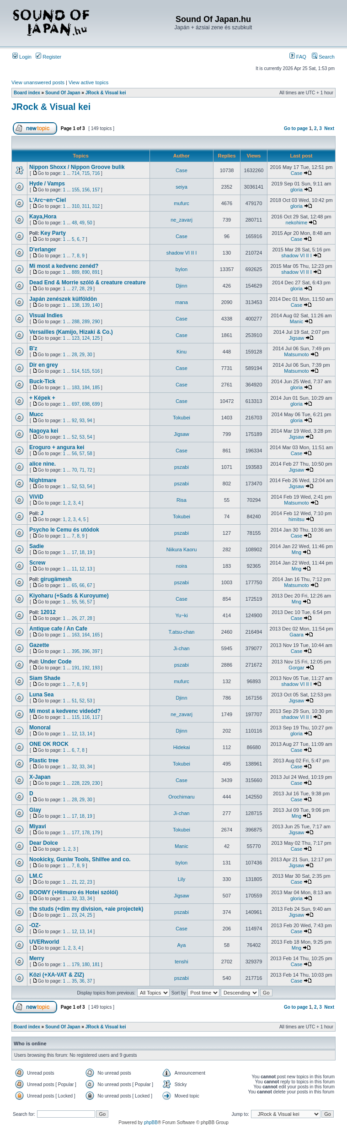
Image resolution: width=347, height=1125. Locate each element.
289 (86, 321)
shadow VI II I (181, 252)
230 (96, 783)
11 (74, 568)
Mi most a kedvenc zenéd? (63, 266)
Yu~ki (181, 615)
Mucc (36, 414)
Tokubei (181, 417)
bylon (181, 269)
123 (76, 338)
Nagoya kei (43, 431)
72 (89, 470)
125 (96, 338)
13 (89, 568)
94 (89, 420)
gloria (296, 189)
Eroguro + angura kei (56, 447)
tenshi (181, 961)
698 (86, 404)
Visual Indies (46, 315)
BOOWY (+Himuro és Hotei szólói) (73, 892)
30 (89, 354)
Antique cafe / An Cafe (58, 628)
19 (89, 552)
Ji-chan (181, 648)
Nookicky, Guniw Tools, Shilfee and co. (80, 859)
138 (76, 305)
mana (181, 302)
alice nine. (42, 464)
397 (96, 651)
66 (82, 585)
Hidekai (181, 747)
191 (76, 667)
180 (86, 964)
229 (86, 783)
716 (96, 173)
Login (22, 57)
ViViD (36, 497)
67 (89, 585)
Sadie (36, 546)
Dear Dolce (43, 843)
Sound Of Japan (62, 92)
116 (86, 717)
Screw (37, 563)
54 (89, 437)
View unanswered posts (37, 82)
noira (181, 566)
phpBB (151, 1122)
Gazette (39, 645)
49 (82, 222)
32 (74, 766)
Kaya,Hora (42, 216)
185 (96, 387)
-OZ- (35, 925)
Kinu (181, 351)
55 (74, 601)
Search (323, 57)
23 (89, 882)
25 (89, 915)
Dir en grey (43, 365)
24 (82, 915)
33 (82, 766)
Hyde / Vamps (47, 183)
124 (86, 338)
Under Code (55, 661)
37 (89, 981)
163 (76, 634)
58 (89, 453)
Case (181, 170)
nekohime (297, 222)
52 (74, 437)
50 (89, 222)
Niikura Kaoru (181, 549)
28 (82, 288)
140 (96, 305)
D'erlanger (42, 249)
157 (96, 189)
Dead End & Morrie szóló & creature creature (87, 282)
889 (76, 272)
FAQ (297, 57)
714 (76, 173)
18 (82, 552)
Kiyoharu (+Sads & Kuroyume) (69, 595)
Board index (27, 92)
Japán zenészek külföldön (63, 299)
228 (76, 783)
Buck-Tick (42, 381)
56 (74, 453)
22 (82, 882)
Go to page (296, 128)
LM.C (36, 876)
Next (329, 128)
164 (86, 634)
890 (86, 272)
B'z (33, 348)
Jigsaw (296, 338)
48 (74, 222)
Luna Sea (41, 694)
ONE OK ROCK (49, 744)
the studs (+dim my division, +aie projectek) (86, 909)
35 (74, 981)
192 (86, 667)
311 (86, 206)
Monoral (40, 727)
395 (76, 651)
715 (86, 173)
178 (86, 832)
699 (96, 404)
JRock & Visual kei (105, 92)
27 (74, 288)
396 (86, 651)
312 (96, 206)
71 (82, 470)
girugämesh (55, 579)
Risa (181, 500)
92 (74, 420)
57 (82, 453)
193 (96, 667)
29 (89, 288)
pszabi (181, 467)
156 (86, 189)
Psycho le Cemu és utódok (64, 530)
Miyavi (37, 826)
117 (96, 717)
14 (89, 733)
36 (82, 981)
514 (76, 371)
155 (76, 189)
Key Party (52, 233)
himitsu (296, 519)
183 (76, 387)
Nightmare (42, 480)
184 (86, 387)
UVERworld (44, 942)
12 (82, 568)
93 (82, 420)
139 (86, 305)
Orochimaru (181, 796)
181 (96, 964)
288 (76, 321)
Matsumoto (296, 354)
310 (76, 206)
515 (86, 371)
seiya (181, 187)
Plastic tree (44, 760)
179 (96, 832)
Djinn (181, 285)
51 (74, 700)
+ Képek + (42, 398)
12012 (47, 612)
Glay (35, 810)
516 (96, 371)
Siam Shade (44, 678)
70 (74, 470)
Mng (296, 552)
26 (74, 618)
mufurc (181, 203)
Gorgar (296, 667)
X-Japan (40, 777)
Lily (182, 879)
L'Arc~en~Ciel (47, 200)
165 (96, 634)
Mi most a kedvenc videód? (65, 711)
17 (74, 552)
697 (76, 404)
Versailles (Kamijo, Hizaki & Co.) (71, 332)
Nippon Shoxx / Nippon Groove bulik (77, 167)
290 (96, 321)
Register (48, 57)
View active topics (88, 82)
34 (89, 766)
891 (96, 272)
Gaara (296, 634)
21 (74, 882)
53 (82, 437)
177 (76, 832)
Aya (181, 945)
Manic (296, 321)
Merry (36, 958)
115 (76, 717)
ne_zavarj (181, 220)
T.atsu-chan (182, 632)
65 (74, 585)
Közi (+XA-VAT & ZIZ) (56, 975)
